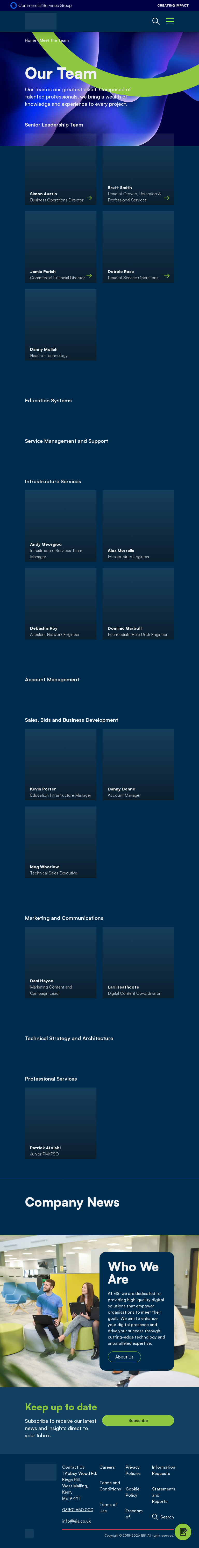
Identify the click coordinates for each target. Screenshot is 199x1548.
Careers (107, 1467)
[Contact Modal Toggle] (183, 1532)
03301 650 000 (77, 1509)
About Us (124, 1357)
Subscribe (138, 1420)
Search (167, 1516)
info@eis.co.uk (76, 1521)
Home (30, 40)
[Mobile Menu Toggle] (170, 21)
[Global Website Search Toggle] (156, 21)
